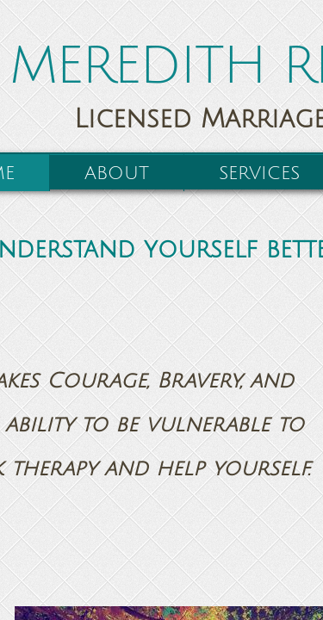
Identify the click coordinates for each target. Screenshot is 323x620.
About (116, 173)
